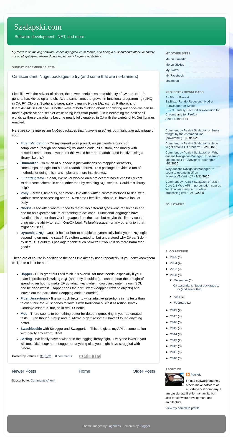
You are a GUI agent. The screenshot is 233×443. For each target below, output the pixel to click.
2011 (174, 352)
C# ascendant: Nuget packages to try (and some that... (196, 287)
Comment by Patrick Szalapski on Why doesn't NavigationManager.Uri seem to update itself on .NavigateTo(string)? (192, 156)
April (177, 296)
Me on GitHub (174, 64)
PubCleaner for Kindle (180, 106)
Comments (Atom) (43, 380)
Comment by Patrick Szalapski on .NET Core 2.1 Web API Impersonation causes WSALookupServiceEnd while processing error (193, 187)
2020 (174, 275)
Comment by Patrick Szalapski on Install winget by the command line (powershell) (192, 134)
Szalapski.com (38, 26)
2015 (174, 328)
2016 (174, 322)
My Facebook (174, 75)
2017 (174, 316)
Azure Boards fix (176, 118)
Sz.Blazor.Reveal (177, 97)
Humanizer (29, 163)
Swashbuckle (31, 328)
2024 (174, 263)
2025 (174, 257)
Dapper (26, 274)
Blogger (144, 426)
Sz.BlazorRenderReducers (183, 101)
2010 (174, 358)
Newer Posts (24, 371)
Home (84, 371)
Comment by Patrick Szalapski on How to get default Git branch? (191, 145)
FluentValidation (34, 143)
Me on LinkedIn (175, 59)
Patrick (195, 374)
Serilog (26, 339)
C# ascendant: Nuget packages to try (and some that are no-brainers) (75, 76)
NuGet (208, 101)
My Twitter (172, 70)
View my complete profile (182, 408)
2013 (174, 340)
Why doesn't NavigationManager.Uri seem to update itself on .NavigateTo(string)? (189, 172)
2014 (174, 334)
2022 (174, 269)
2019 (174, 310)
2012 (174, 346)
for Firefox (190, 114)
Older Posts (144, 371)
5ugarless (114, 426)
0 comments (63, 356)
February (180, 302)
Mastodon (172, 80)
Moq (24, 313)
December (181, 280)
